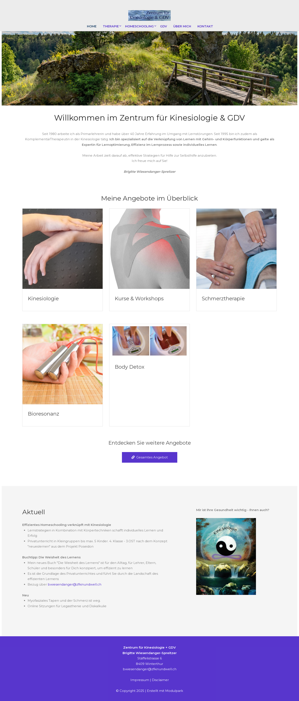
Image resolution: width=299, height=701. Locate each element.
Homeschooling (139, 26)
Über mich (182, 26)
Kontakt (205, 26)
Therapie (111, 26)
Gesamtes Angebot (149, 457)
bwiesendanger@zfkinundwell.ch (74, 584)
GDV (163, 26)
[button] (149, 101)
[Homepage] (149, 15)
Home (91, 26)
